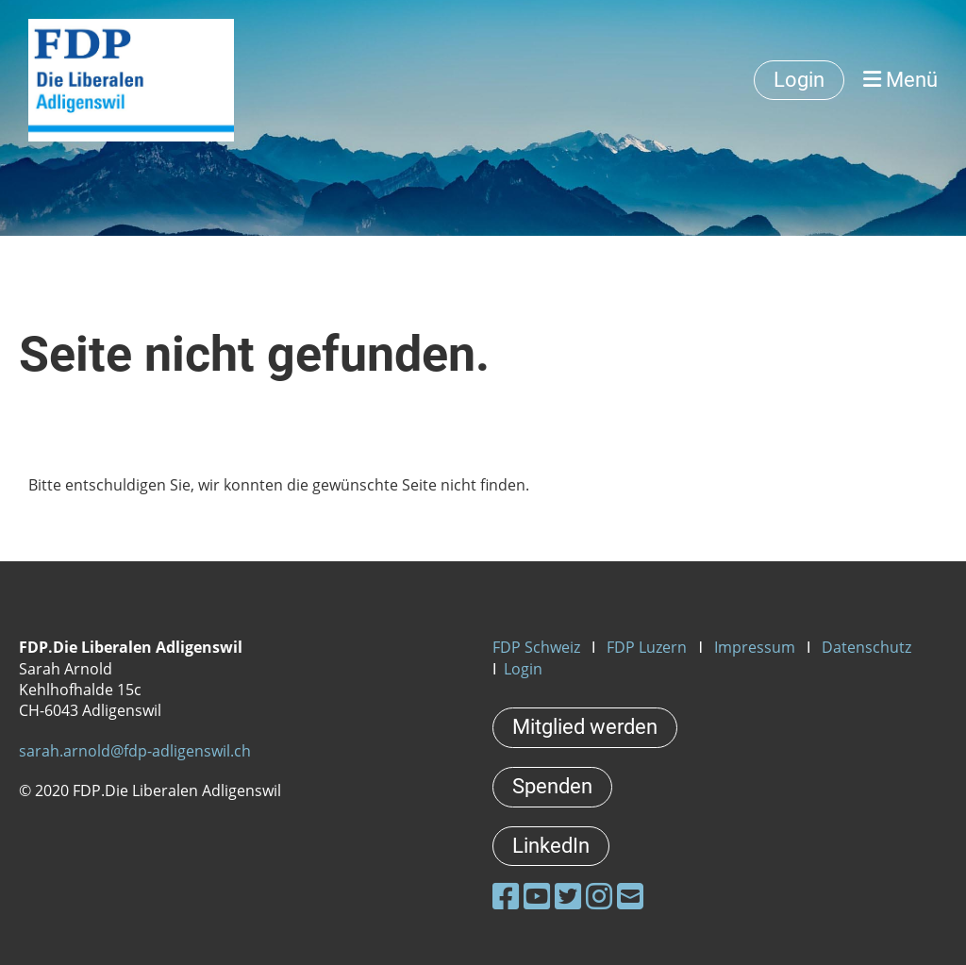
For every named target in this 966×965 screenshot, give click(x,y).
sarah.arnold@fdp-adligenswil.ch (135, 750)
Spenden (552, 786)
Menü (900, 80)
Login (799, 80)
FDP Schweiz (536, 647)
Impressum (754, 647)
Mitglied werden (585, 727)
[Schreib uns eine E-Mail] (630, 895)
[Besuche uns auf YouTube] (537, 895)
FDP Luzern (647, 647)
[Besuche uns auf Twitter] (568, 895)
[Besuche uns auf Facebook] (505, 895)
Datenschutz (866, 647)
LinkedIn (551, 845)
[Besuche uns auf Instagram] (599, 895)
